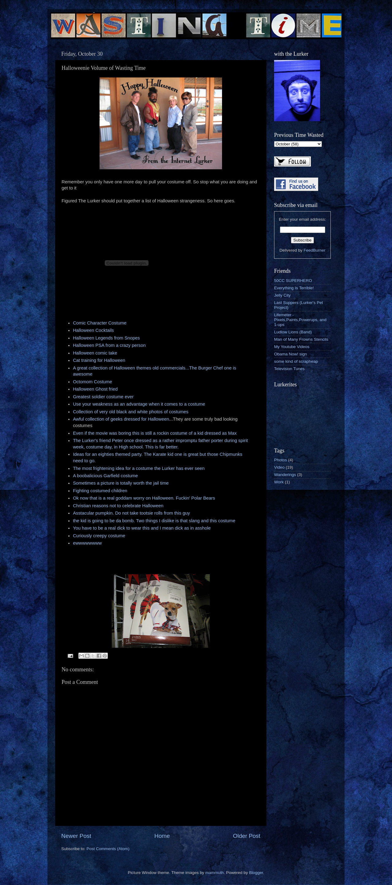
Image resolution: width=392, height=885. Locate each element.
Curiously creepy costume (99, 535)
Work (279, 482)
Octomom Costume (92, 381)
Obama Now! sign (290, 354)
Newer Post (76, 836)
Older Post (246, 836)
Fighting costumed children (100, 490)
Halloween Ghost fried (95, 389)
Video (279, 467)
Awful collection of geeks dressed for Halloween (121, 419)
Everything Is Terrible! (294, 288)
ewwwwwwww (87, 543)
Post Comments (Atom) (108, 848)
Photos (280, 460)
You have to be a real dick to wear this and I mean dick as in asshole (142, 528)
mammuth (214, 872)
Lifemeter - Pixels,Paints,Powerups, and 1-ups (300, 320)
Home (162, 836)
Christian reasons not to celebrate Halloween (118, 505)
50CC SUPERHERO (293, 280)
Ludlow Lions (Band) (293, 332)
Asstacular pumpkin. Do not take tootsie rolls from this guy (131, 513)
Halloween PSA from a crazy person (109, 345)
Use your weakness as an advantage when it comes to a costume (139, 404)
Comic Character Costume (99, 323)
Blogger (256, 872)
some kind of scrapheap (296, 361)
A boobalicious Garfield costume (105, 475)
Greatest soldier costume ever (103, 396)
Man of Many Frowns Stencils (301, 339)
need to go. (84, 460)
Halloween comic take (95, 353)
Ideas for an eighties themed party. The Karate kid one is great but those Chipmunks (157, 454)
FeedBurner (314, 250)
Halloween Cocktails (93, 330)
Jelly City (282, 295)
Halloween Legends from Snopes (106, 338)
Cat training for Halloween (99, 360)
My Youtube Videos (291, 346)
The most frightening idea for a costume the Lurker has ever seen (139, 468)
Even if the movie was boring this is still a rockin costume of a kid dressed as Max (155, 433)
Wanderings (285, 474)
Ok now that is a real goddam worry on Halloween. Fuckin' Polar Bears (144, 498)
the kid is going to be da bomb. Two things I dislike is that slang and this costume (154, 520)
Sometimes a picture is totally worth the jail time (121, 483)
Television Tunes (289, 368)
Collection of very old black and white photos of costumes (130, 411)
